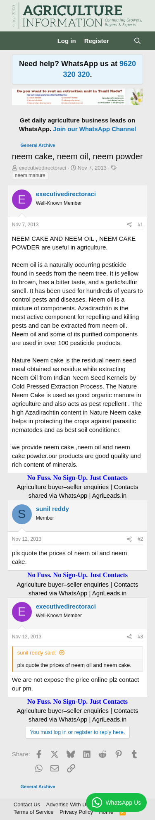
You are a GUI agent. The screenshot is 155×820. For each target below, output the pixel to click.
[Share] (129, 225)
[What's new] (121, 40)
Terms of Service (34, 812)
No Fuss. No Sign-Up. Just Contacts (77, 477)
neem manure (30, 175)
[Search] (137, 40)
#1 (140, 225)
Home (106, 812)
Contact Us (27, 804)
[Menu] (19, 41)
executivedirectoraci (42, 168)
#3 (140, 637)
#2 (140, 539)
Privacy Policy (76, 812)
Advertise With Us (67, 804)
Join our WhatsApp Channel (94, 128)
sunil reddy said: (36, 653)
